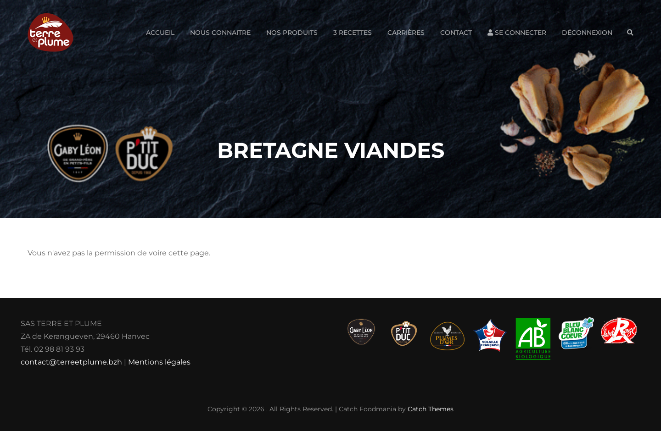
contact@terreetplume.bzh (71, 362)
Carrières (406, 32)
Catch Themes (431, 409)
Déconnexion (587, 32)
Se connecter (516, 32)
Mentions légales (159, 362)
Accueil (160, 32)
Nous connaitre (220, 32)
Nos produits (292, 32)
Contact (456, 32)
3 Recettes (352, 32)
